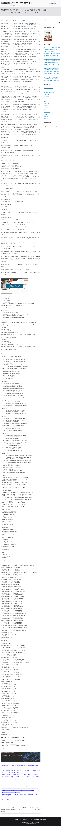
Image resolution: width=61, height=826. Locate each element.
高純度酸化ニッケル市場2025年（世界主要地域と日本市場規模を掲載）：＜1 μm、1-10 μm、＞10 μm (52, 55)
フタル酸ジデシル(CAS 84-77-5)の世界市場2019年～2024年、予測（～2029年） (17, 779)
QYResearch (46, 94)
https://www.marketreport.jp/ (50, 126)
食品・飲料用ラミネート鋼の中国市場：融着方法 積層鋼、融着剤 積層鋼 (16, 784)
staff (4, 20)
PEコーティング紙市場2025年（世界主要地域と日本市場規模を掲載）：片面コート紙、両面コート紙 (52, 49)
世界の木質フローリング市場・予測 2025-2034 (11, 792)
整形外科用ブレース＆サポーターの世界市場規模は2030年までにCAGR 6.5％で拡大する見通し (20, 788)
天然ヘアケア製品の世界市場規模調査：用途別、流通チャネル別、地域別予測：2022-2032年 (19, 781)
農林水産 (46, 116)
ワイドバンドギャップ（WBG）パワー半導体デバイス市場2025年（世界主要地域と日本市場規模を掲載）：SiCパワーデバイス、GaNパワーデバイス (52, 62)
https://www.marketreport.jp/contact (21, 749)
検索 (45, 19)
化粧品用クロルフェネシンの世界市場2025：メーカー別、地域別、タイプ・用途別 (18, 790)
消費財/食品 (46, 105)
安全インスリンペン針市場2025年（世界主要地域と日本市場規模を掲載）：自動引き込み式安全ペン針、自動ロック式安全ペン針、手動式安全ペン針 (52, 72)
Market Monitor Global (49, 92)
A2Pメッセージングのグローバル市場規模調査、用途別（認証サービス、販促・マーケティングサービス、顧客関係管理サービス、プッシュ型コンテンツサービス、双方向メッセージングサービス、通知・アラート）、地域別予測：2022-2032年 (21, 771)
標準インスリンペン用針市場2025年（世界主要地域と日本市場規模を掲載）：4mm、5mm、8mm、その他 (52, 79)
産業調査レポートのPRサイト (17, 2)
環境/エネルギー (47, 109)
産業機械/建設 (47, 112)
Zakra (39, 819)
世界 (20, 20)
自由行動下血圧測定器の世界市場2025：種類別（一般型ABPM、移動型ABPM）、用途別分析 (10, 809)
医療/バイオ (46, 101)
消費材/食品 (46, 103)
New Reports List (52, 3)
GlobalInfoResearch (48, 88)
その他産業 (46, 96)
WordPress (44, 819)
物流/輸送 (46, 107)
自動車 (23, 20)
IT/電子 (45, 90)
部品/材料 (46, 118)
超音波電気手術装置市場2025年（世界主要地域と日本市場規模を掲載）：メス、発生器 (18, 786)
